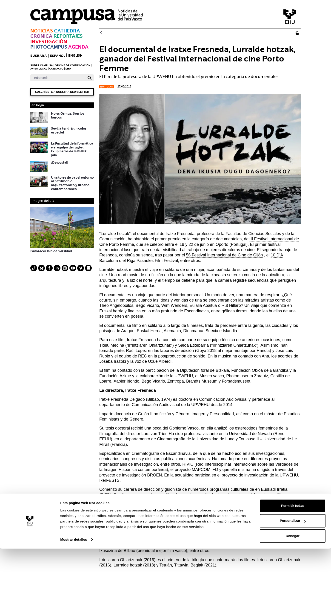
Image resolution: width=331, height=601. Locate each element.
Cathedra (67, 31)
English (75, 55)
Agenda (78, 47)
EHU (68, 68)
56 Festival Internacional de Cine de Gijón (224, 255)
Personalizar (293, 573)
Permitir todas (292, 558)
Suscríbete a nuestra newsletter (62, 91)
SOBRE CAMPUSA (41, 65)
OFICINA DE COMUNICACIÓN (72, 65)
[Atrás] (101, 33)
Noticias (41, 31)
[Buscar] (57, 77)
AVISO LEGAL (38, 68)
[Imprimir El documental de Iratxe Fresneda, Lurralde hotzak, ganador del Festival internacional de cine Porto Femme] (297, 33)
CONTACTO (56, 68)
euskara (38, 56)
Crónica (41, 36)
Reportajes (68, 36)
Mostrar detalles (73, 592)
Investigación (48, 41)
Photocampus (48, 47)
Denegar (293, 588)
